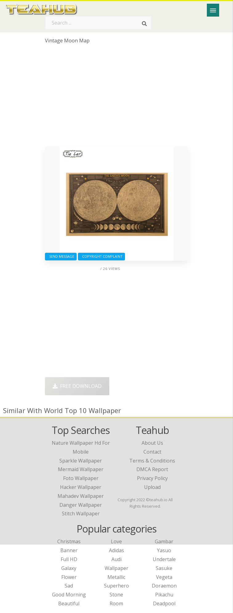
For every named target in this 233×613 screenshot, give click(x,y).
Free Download (77, 386)
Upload (152, 487)
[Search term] (98, 22)
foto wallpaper (80, 478)
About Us (152, 442)
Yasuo (164, 550)
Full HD (69, 559)
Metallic (116, 577)
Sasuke (164, 568)
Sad (69, 585)
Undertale (164, 559)
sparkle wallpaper (80, 460)
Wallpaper (116, 568)
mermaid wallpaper (80, 469)
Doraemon (164, 585)
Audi (116, 559)
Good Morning (69, 594)
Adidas (116, 550)
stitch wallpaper (81, 513)
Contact (152, 451)
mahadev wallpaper (81, 496)
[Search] (144, 24)
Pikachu (164, 594)
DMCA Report (152, 469)
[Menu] (213, 10)
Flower (69, 577)
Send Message (60, 256)
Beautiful (68, 603)
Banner (69, 550)
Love (116, 541)
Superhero (116, 585)
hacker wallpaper (80, 487)
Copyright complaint (101, 256)
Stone (116, 594)
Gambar (164, 541)
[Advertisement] (116, 98)
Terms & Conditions (152, 460)
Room (116, 603)
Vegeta (164, 577)
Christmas (69, 541)
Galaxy (68, 568)
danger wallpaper (80, 505)
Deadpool (164, 603)
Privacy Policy (152, 478)
